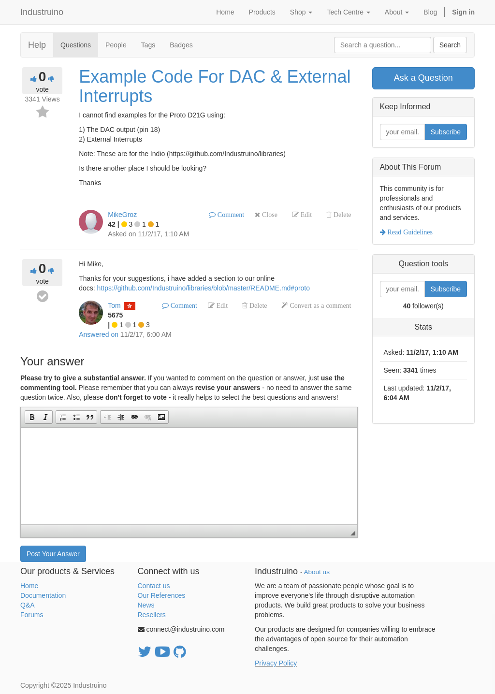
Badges (181, 45)
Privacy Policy (276, 663)
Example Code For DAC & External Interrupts (214, 86)
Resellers (152, 615)
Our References (162, 595)
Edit (305, 214)
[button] (32, 417)
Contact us (154, 586)
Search (450, 45)
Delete (341, 214)
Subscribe (446, 132)
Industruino (41, 12)
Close (268, 214)
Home (29, 586)
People (116, 45)
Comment (230, 214)
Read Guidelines (409, 232)
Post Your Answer (53, 554)
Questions (75, 45)
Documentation (43, 595)
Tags (148, 45)
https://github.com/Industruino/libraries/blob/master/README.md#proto (203, 288)
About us (317, 572)
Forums (31, 615)
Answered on (98, 334)
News (146, 605)
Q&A (27, 605)
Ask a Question (423, 78)
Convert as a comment (319, 305)
